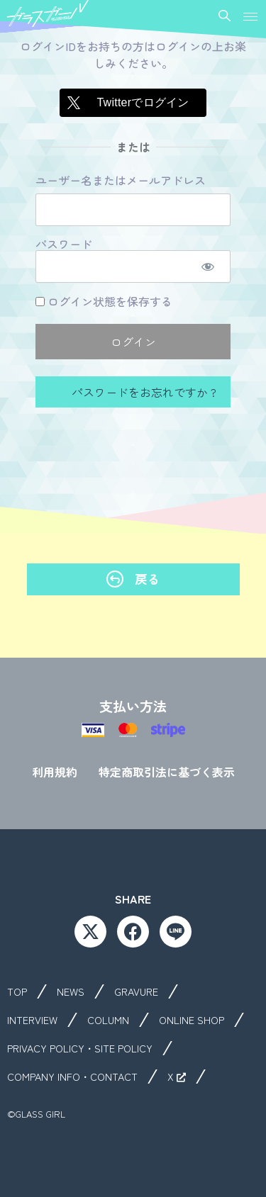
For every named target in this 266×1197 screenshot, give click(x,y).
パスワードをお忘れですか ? (142, 391)
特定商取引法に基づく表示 (167, 771)
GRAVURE (136, 991)
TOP (17, 991)
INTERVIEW (32, 1020)
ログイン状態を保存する (103, 301)
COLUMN (108, 1020)
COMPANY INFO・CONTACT (72, 1076)
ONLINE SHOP (191, 1020)
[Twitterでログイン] (133, 103)
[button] (250, 16)
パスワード (63, 244)
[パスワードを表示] (207, 266)
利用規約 (54, 771)
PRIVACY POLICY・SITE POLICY (80, 1048)
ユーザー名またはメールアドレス (120, 180)
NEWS (70, 991)
